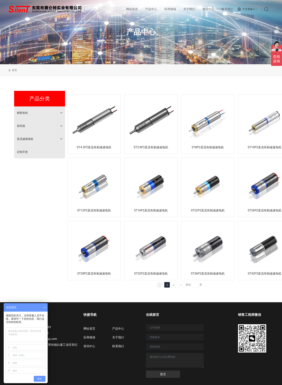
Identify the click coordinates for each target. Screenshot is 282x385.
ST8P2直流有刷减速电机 (208, 147)
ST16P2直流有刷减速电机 (151, 210)
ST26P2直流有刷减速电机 (264, 210)
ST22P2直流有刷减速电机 (208, 210)
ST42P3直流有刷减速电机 (264, 273)
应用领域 (89, 337)
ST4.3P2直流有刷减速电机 (94, 147)
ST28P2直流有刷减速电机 (94, 273)
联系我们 (118, 346)
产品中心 (141, 32)
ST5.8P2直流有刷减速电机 (151, 147)
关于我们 (118, 337)
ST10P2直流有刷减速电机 (264, 147)
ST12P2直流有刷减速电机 (94, 210)
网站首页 (89, 328)
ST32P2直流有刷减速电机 (151, 273)
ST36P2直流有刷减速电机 (208, 273)
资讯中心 (89, 346)
